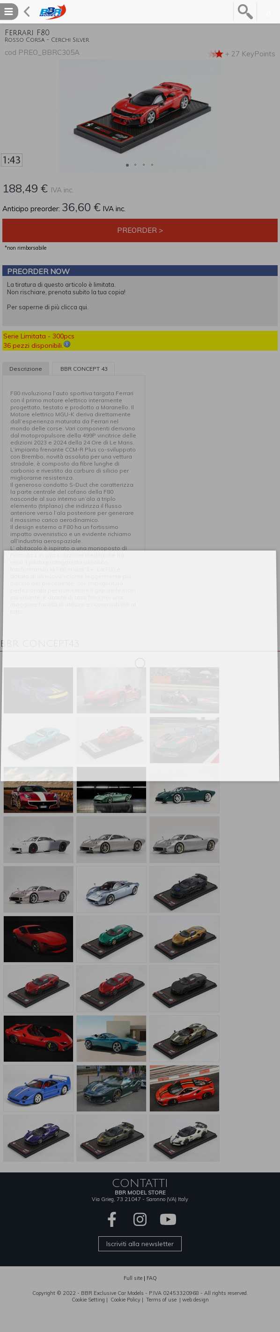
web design (195, 1299)
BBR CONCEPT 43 (83, 368)
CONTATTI (140, 1183)
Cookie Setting (88, 1299)
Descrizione (25, 368)
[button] (8, 115)
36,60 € (81, 207)
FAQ (152, 1278)
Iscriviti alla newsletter (140, 1244)
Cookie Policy (125, 1299)
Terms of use (161, 1299)
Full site (133, 1278)
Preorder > (140, 230)
